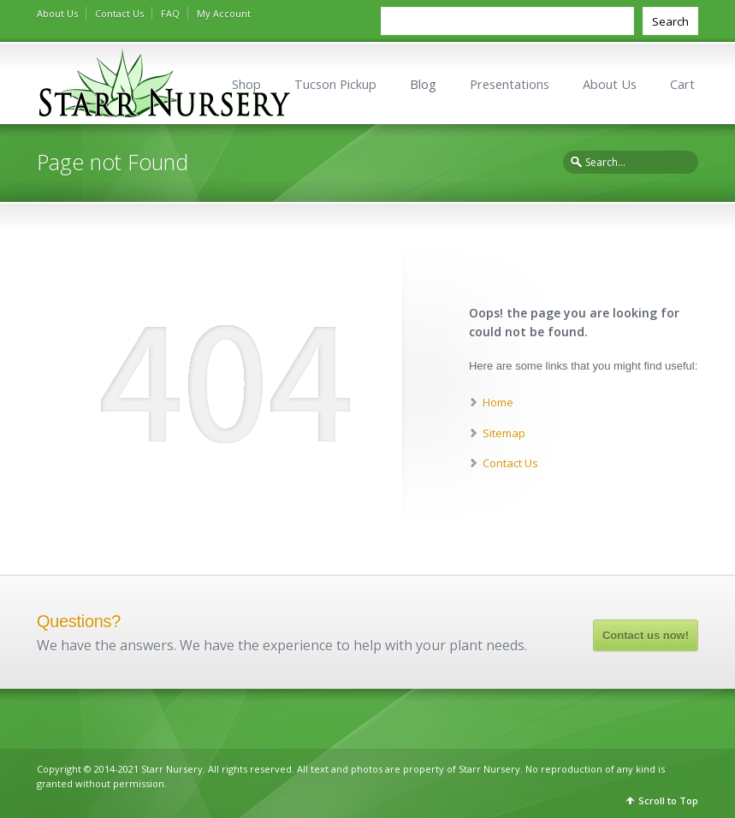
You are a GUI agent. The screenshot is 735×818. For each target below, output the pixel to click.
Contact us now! (645, 635)
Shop (246, 84)
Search (670, 21)
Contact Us (119, 13)
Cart (682, 84)
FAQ (170, 13)
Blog (423, 84)
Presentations (509, 84)
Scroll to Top (668, 800)
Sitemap (504, 433)
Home (498, 402)
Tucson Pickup (335, 84)
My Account (224, 13)
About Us (57, 13)
